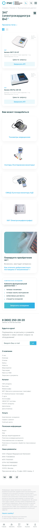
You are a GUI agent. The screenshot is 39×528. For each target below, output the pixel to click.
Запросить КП (19, 64)
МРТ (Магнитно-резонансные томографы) (16, 391)
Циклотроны (6, 406)
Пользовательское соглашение (12, 440)
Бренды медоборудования (11, 435)
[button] (9, 25)
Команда (5, 358)
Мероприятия (6, 368)
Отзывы (4, 360)
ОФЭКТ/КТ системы (9, 401)
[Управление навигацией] (35, 3)
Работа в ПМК (7, 373)
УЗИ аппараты (7, 384)
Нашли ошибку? (8, 513)
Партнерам (6, 370)
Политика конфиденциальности (13, 438)
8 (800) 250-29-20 (13, 320)
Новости (5, 365)
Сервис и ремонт (8, 419)
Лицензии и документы (10, 375)
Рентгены (5, 386)
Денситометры (7, 409)
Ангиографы (6, 399)
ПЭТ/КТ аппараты (8, 403)
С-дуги (4, 396)
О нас (4, 355)
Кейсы (4, 363)
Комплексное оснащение (10, 417)
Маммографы (6, 389)
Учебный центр (7, 422)
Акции (4, 430)
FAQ (3, 433)
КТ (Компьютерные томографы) (13, 394)
